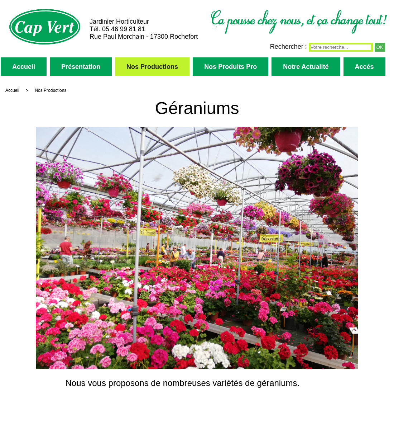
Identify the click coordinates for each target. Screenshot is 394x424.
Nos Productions (152, 66)
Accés (364, 66)
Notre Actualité (305, 66)
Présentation (80, 66)
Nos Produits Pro (230, 66)
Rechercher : (288, 46)
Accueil (23, 66)
